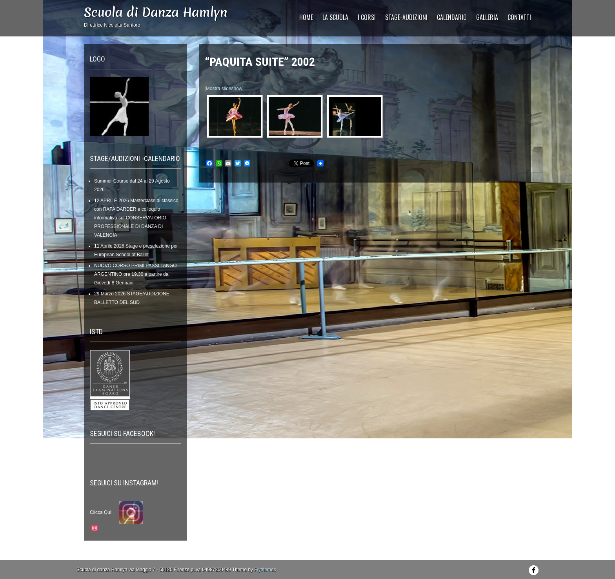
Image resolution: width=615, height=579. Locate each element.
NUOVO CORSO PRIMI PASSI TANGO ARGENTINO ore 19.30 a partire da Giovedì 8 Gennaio (135, 274)
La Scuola (335, 17)
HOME (306, 17)
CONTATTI (519, 17)
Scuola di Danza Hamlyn (155, 12)
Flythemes (265, 569)
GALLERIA (487, 17)
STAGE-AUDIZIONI (406, 17)
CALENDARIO (452, 17)
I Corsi (367, 17)
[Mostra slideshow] (224, 88)
